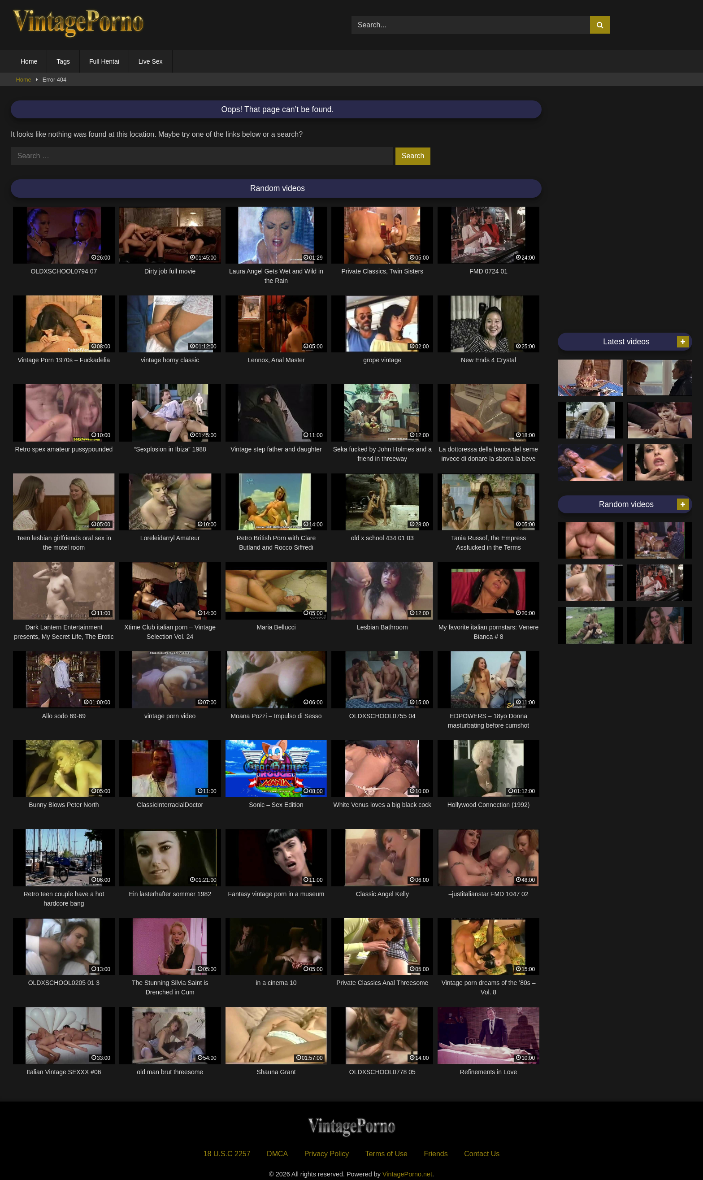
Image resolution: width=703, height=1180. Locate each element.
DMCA (277, 1154)
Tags (63, 61)
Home (29, 61)
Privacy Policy (326, 1154)
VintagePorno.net (407, 1174)
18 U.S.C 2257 (227, 1154)
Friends (435, 1154)
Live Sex (151, 61)
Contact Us (481, 1154)
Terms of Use (386, 1154)
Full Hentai (104, 61)
